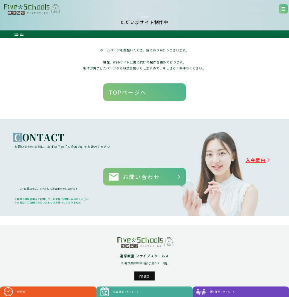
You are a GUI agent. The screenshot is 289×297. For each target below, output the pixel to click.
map (144, 256)
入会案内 (265, 149)
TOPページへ (116, 88)
